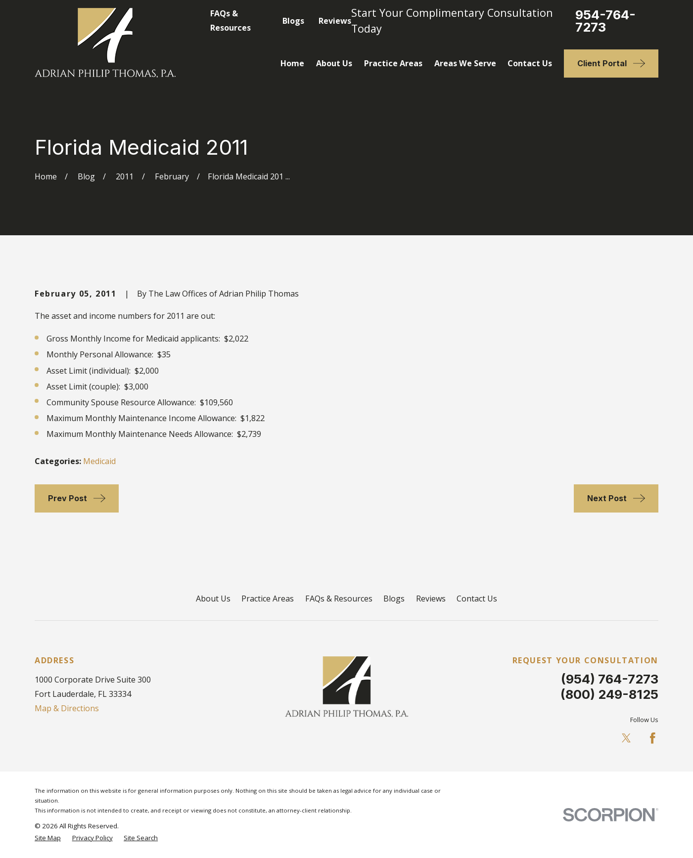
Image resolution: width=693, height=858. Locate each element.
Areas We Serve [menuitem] (465, 63)
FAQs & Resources (338, 598)
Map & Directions (67, 708)
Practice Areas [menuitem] (393, 63)
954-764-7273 (605, 21)
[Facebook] (652, 738)
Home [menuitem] (292, 63)
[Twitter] (626, 738)
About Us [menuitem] (334, 63)
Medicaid (99, 461)
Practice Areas (267, 598)
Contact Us (477, 598)
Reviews (335, 20)
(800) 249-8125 (609, 694)
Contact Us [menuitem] (530, 63)
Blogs (293, 20)
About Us (213, 598)
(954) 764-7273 (609, 678)
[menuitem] (48, 838)
